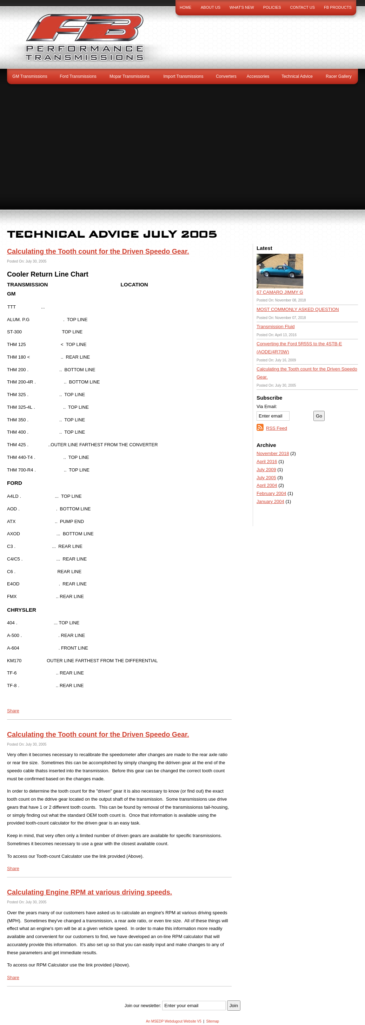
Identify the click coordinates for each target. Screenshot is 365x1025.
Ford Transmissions (78, 76)
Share (13, 710)
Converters (226, 76)
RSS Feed (276, 428)
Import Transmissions (183, 76)
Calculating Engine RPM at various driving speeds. (89, 892)
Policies (272, 7)
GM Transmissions (29, 76)
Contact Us (302, 7)
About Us (210, 7)
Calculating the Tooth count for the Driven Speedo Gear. (98, 251)
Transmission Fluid (276, 326)
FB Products (338, 7)
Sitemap (212, 1021)
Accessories (258, 76)
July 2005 (266, 477)
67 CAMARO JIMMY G (280, 292)
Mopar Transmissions (129, 76)
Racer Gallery (338, 76)
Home (185, 7)
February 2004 (271, 493)
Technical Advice (297, 76)
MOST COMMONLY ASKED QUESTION (298, 309)
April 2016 (267, 461)
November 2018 (273, 453)
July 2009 (266, 469)
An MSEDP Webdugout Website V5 (173, 1021)
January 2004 (270, 501)
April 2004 (267, 485)
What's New (242, 7)
